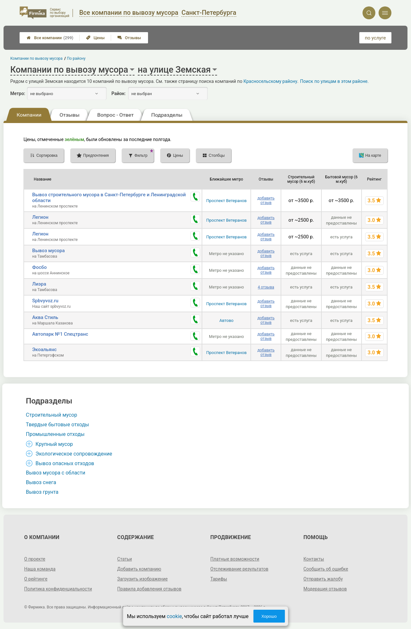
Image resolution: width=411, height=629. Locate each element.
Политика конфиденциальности (58, 588)
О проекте (34, 559)
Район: (118, 93)
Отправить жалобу (323, 578)
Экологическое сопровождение (74, 454)
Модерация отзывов (325, 588)
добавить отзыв (266, 200)
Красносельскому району (270, 81)
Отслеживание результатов (239, 568)
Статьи (124, 559)
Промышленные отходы (55, 434)
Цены (95, 37)
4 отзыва (266, 287)
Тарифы (218, 578)
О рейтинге (36, 578)
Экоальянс (44, 349)
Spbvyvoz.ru (45, 301)
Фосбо (39, 267)
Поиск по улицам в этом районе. (334, 81)
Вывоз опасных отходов (65, 463)
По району (76, 58)
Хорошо (269, 616)
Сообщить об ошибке (325, 568)
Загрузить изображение (142, 578)
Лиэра (39, 284)
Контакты (313, 559)
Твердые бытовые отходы (57, 424)
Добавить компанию (139, 568)
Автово (226, 320)
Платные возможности (234, 559)
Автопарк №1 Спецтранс (60, 334)
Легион (40, 217)
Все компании (50, 37)
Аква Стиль (45, 317)
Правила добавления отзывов (149, 588)
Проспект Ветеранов (226, 200)
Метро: (17, 93)
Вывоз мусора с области (55, 473)
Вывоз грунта (42, 492)
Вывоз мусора (48, 250)
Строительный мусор (51, 415)
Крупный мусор (54, 444)
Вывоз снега (41, 482)
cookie (174, 616)
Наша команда (40, 568)
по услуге (375, 38)
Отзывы (129, 37)
